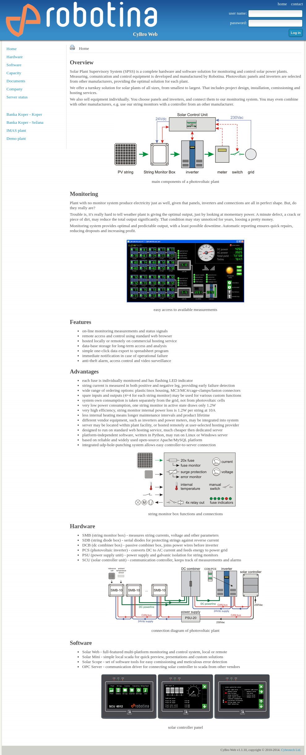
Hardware (14, 56)
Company (14, 89)
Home (11, 48)
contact (297, 4)
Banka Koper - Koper (24, 114)
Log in (296, 33)
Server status (17, 97)
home (282, 4)
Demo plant (16, 138)
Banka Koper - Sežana (25, 122)
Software (13, 65)
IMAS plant (16, 130)
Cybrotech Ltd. (291, 750)
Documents (15, 81)
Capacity (13, 73)
